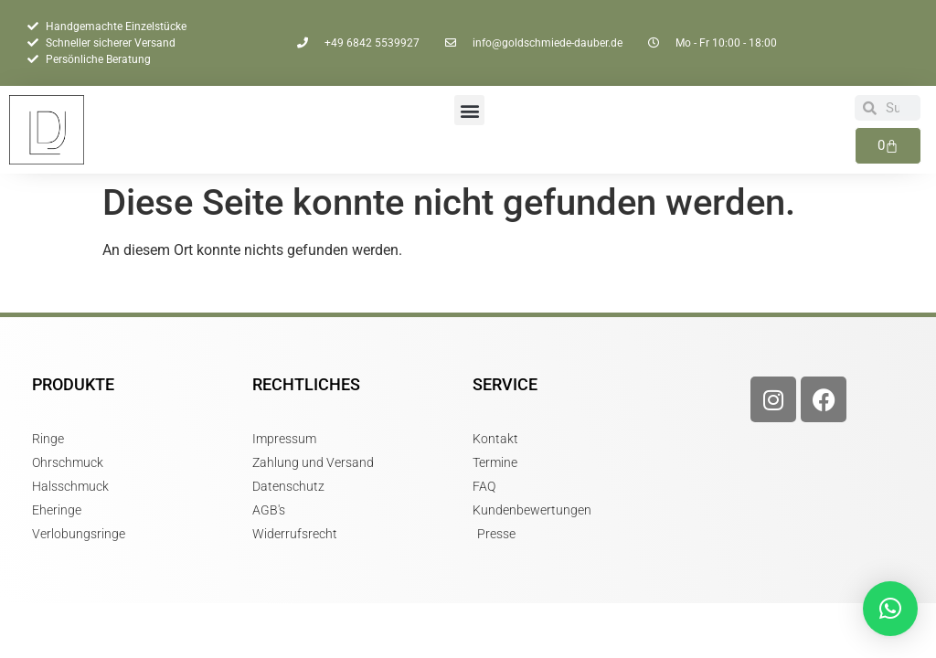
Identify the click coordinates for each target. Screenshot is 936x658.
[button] (469, 110)
